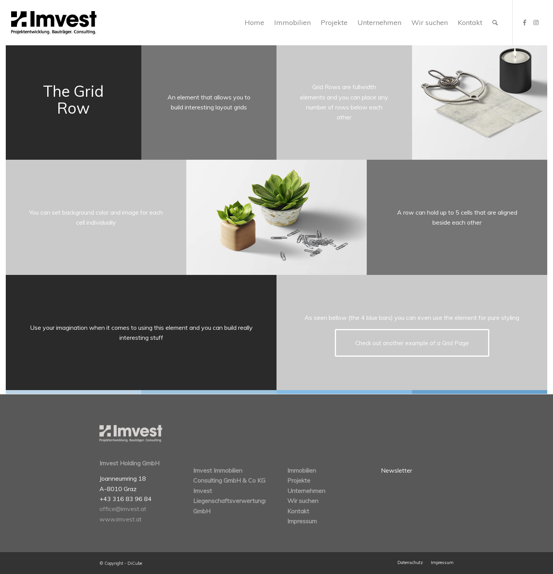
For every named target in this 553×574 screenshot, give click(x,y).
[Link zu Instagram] (536, 22)
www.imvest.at (120, 519)
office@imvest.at (122, 509)
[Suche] (495, 22)
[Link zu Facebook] (524, 22)
